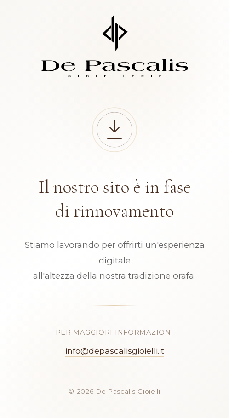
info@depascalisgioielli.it (114, 350)
